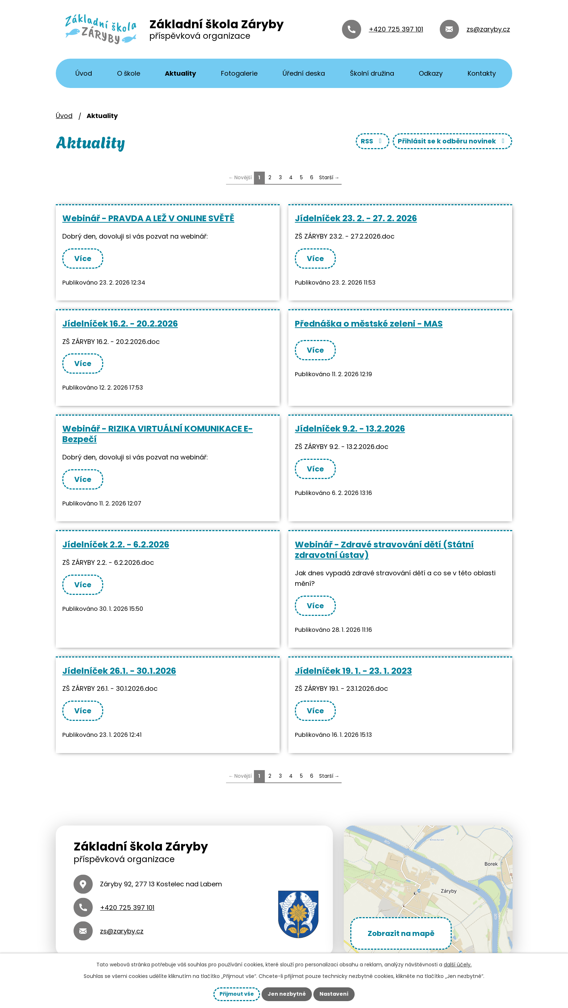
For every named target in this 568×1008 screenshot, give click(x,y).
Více (82, 258)
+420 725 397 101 (396, 29)
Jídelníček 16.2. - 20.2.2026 (120, 323)
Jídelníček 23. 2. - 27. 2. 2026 (356, 218)
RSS (373, 141)
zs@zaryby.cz (488, 29)
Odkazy (431, 73)
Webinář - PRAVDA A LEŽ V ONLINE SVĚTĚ (148, 218)
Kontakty (482, 73)
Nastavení (334, 994)
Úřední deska (304, 73)
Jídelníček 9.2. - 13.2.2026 (350, 428)
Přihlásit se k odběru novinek (453, 141)
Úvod (83, 73)
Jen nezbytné (287, 994)
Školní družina (372, 73)
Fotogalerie (239, 73)
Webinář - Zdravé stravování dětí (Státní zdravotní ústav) (384, 549)
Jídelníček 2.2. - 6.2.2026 (115, 544)
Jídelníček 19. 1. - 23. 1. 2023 (353, 671)
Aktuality (180, 73)
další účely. (458, 964)
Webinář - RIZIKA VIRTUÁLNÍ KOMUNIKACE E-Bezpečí (157, 434)
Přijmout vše (237, 994)
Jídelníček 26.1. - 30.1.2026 (119, 671)
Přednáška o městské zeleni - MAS (369, 323)
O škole (128, 73)
